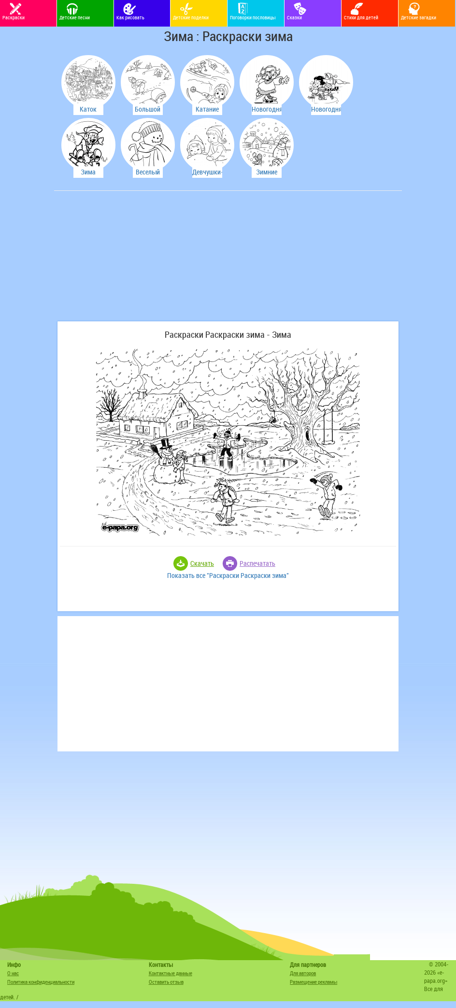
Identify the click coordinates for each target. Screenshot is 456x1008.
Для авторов (303, 973)
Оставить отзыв (166, 981)
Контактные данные (170, 973)
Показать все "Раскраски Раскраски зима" (228, 575)
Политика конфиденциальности (40, 981)
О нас (13, 973)
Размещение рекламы (313, 981)
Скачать (202, 563)
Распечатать (257, 563)
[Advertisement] (128, 261)
